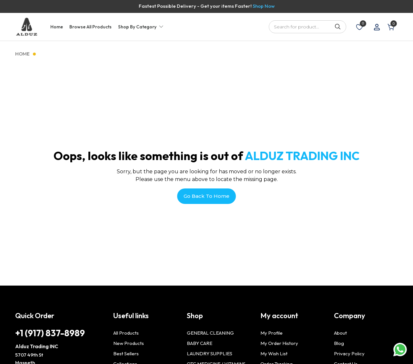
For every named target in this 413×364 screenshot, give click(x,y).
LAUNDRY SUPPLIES (209, 353)
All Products (126, 333)
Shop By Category (137, 27)
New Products (128, 343)
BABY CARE (199, 343)
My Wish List (273, 353)
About (340, 333)
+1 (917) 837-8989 (50, 333)
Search (338, 26)
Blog (339, 343)
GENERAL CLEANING (210, 333)
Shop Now (264, 6)
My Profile (271, 333)
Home (56, 27)
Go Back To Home (206, 196)
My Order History (279, 343)
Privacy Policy (349, 353)
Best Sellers (126, 353)
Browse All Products (90, 27)
